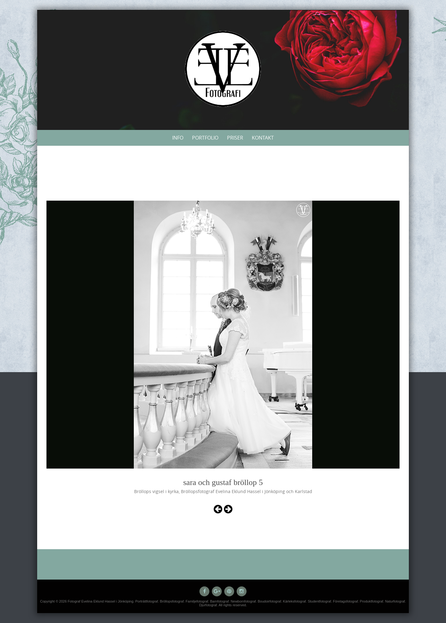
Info (177, 137)
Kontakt (263, 137)
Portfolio (205, 137)
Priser (235, 137)
